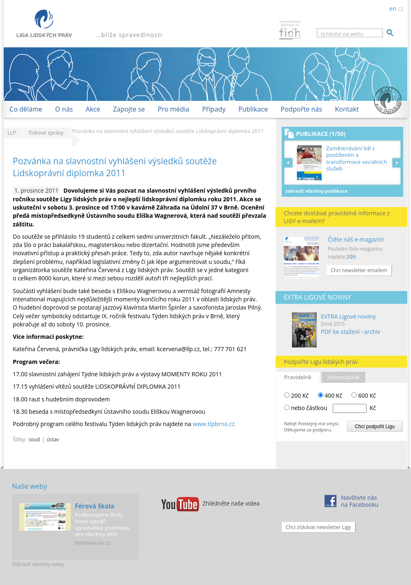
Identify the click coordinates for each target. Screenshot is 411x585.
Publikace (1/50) (321, 134)
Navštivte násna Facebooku (359, 501)
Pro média (173, 109)
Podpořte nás (301, 109)
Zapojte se (129, 109)
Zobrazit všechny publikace (316, 191)
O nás (64, 109)
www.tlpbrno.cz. (214, 424)
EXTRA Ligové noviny (348, 316)
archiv (372, 332)
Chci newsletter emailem (359, 270)
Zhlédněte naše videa (231, 503)
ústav (53, 439)
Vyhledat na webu (341, 33)
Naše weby (29, 486)
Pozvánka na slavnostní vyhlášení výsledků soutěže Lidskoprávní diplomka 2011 (115, 167)
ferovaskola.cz (92, 542)
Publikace (253, 109)
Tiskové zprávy (45, 132)
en (392, 8)
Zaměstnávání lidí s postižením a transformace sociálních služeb (356, 158)
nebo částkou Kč (333, 408)
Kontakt (347, 109)
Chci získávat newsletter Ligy (318, 527)
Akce (93, 109)
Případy (214, 109)
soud (34, 439)
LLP (11, 132)
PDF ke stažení (340, 332)
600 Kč (363, 395)
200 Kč (296, 395)
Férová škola (94, 506)
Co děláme (25, 109)
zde (351, 256)
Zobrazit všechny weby (38, 564)
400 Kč (330, 395)
